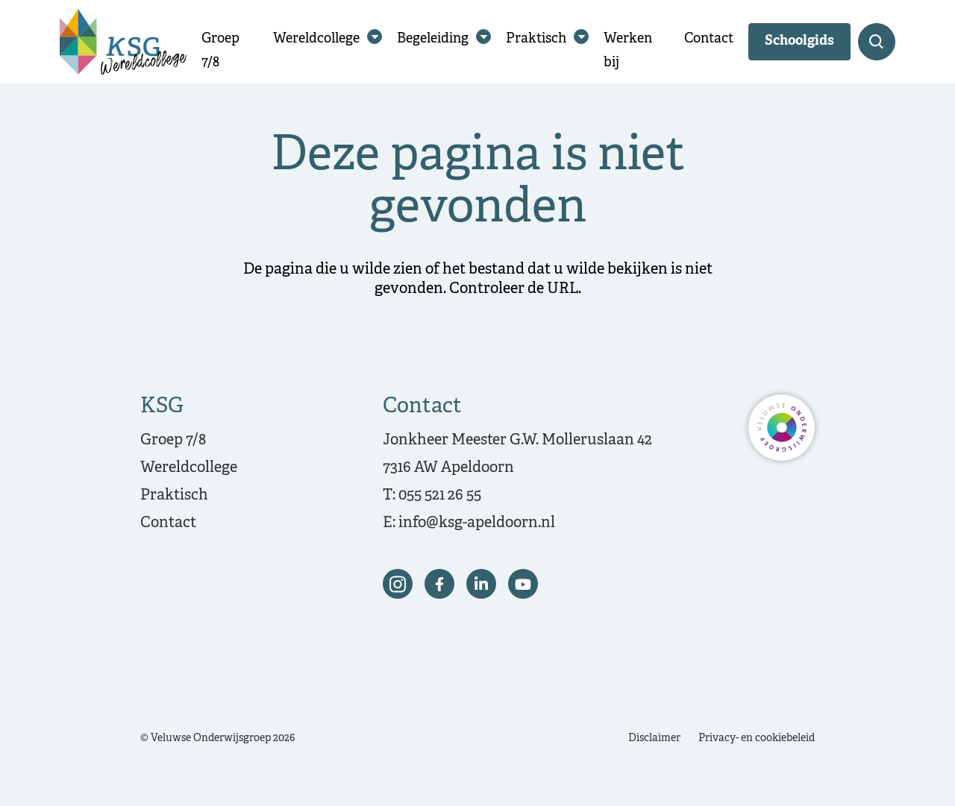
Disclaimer (654, 738)
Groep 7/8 (173, 440)
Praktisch (536, 39)
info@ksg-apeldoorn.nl (476, 523)
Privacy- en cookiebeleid (756, 738)
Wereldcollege (316, 39)
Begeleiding (433, 39)
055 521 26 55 (439, 495)
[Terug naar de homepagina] (123, 42)
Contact (708, 39)
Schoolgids (799, 41)
